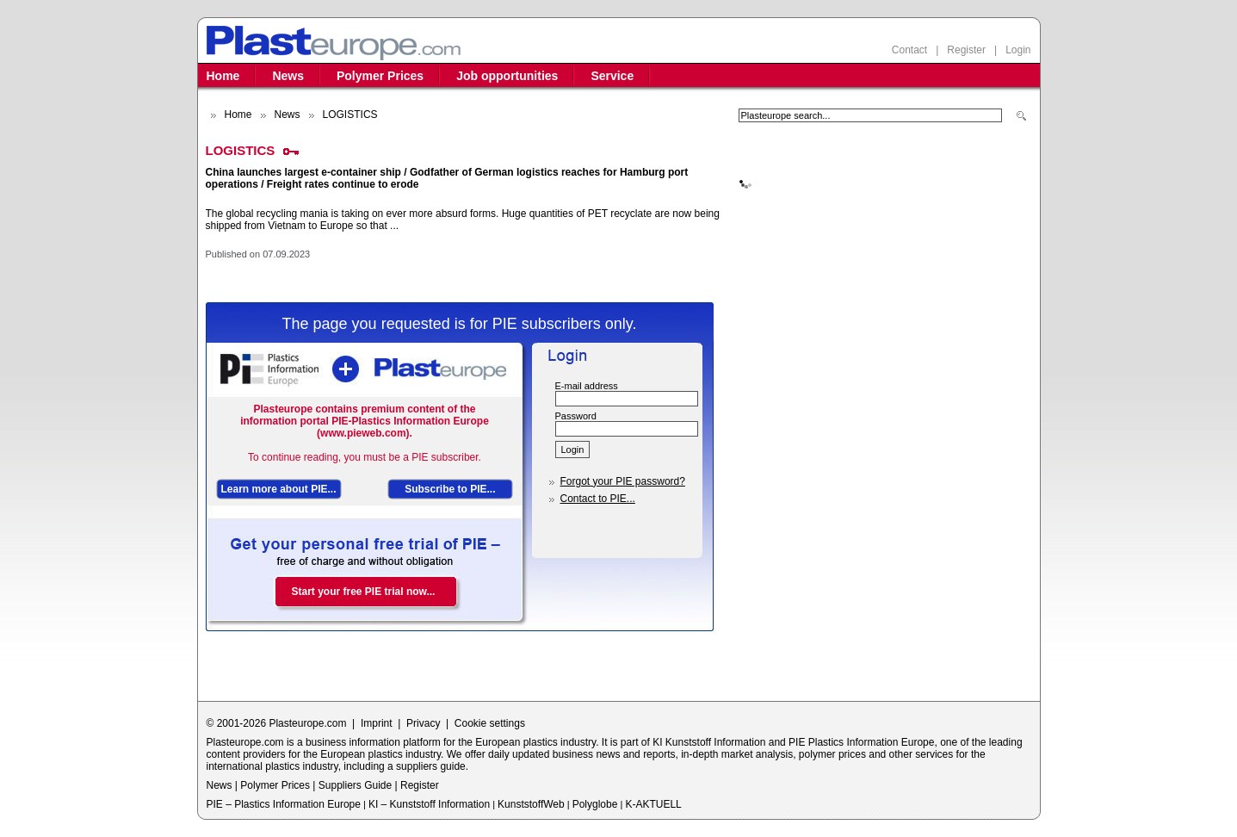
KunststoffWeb (531, 804)
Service (612, 76)
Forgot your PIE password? (622, 481)
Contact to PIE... (597, 499)
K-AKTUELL (653, 804)
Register (966, 50)
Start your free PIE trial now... (364, 592)
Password (576, 416)
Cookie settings (490, 723)
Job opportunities (507, 76)
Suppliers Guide (355, 785)
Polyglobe (595, 804)
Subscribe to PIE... (450, 489)
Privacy (423, 723)
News (288, 76)
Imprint (377, 723)
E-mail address (586, 386)
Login (1017, 50)
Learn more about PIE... (279, 489)
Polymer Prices (380, 76)
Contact (909, 50)
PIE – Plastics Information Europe (284, 804)
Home (223, 76)
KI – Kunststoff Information (429, 804)
